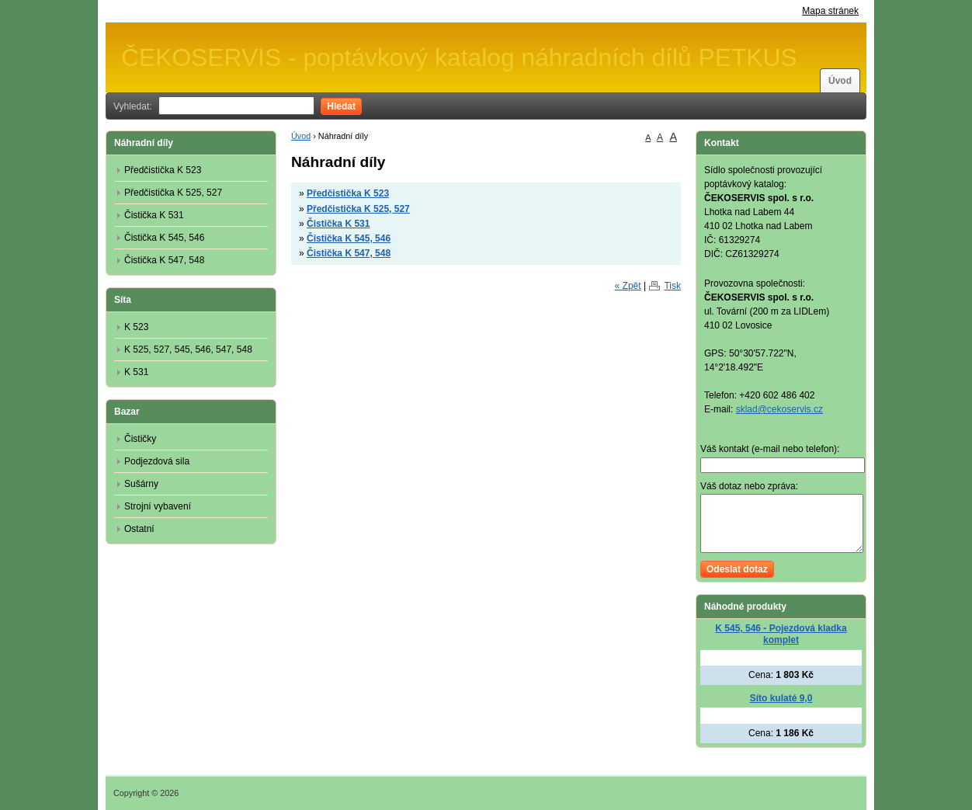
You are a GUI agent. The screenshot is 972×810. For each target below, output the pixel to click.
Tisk (672, 285)
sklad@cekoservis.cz (779, 409)
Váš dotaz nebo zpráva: (749, 486)
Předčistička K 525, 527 (358, 208)
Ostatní (139, 528)
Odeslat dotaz (737, 569)
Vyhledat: (132, 106)
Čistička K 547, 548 (349, 253)
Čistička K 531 (338, 223)
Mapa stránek (830, 10)
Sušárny (141, 483)
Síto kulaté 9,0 (781, 698)
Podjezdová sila (156, 461)
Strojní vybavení (157, 506)
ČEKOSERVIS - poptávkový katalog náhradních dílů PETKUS (459, 57)
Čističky (140, 438)
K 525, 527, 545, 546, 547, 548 (188, 349)
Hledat (341, 106)
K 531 (136, 372)
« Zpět (628, 285)
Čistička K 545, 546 (349, 238)
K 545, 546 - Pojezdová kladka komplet (780, 634)
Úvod (840, 80)
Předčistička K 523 (348, 193)
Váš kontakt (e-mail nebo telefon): (769, 448)
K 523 (136, 327)
